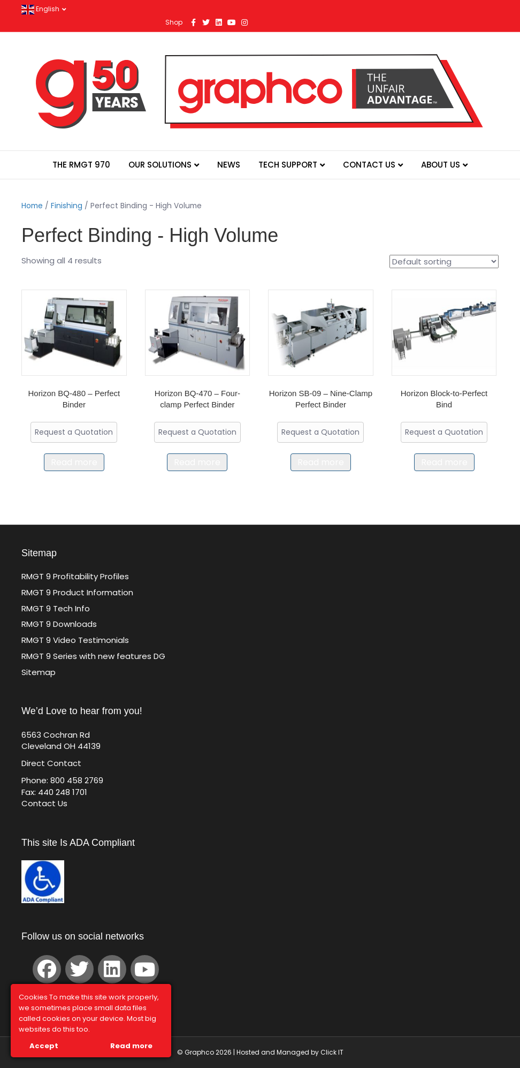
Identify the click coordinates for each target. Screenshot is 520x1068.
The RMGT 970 (81, 164)
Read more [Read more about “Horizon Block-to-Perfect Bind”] (444, 462)
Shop (173, 22)
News (228, 164)
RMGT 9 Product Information (77, 592)
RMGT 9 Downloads (59, 624)
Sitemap (38, 672)
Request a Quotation (74, 432)
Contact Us (369, 164)
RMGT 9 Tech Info (55, 608)
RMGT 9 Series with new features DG (93, 656)
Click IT (331, 1052)
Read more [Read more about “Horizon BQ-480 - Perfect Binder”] (74, 462)
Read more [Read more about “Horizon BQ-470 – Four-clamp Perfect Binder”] (197, 462)
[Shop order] (444, 261)
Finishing (66, 206)
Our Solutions (160, 164)
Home (32, 206)
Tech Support (287, 164)
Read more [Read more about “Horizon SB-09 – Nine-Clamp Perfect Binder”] (320, 462)
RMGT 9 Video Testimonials (75, 640)
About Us (440, 164)
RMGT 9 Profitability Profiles (75, 576)
